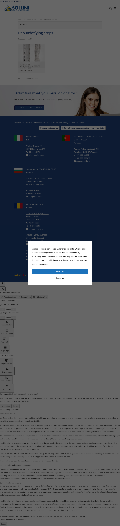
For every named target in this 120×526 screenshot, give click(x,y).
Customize (60, 278)
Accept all (60, 271)
